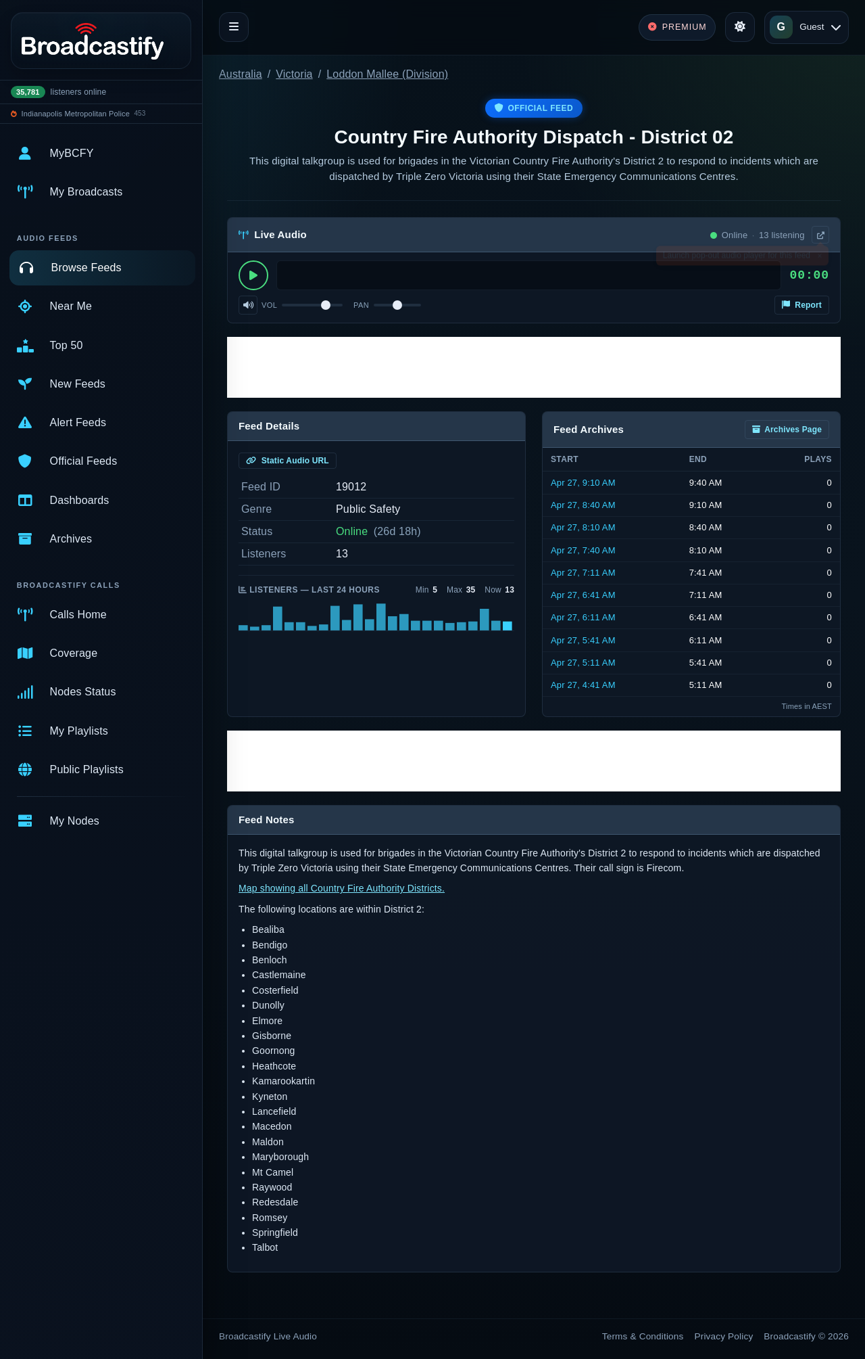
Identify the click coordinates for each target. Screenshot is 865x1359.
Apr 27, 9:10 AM (583, 483)
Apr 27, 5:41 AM (583, 640)
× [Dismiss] (819, 258)
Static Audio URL (287, 460)
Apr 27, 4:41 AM (583, 685)
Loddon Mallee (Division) (387, 74)
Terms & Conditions (643, 1336)
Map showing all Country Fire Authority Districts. (342, 888)
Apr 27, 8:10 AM (583, 527)
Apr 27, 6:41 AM (583, 595)
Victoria (294, 74)
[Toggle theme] (740, 27)
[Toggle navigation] (234, 27)
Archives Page (787, 429)
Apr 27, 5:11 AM (583, 663)
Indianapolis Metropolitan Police (76, 114)
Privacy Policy (724, 1336)
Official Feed (534, 108)
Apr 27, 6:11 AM (583, 617)
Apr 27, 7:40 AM (583, 550)
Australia (240, 74)
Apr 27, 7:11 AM (583, 573)
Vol (269, 305)
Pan (361, 305)
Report (802, 305)
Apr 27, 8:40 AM (583, 505)
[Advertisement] (534, 367)
